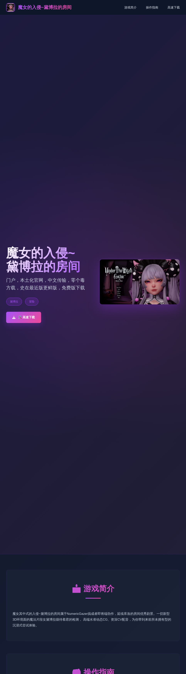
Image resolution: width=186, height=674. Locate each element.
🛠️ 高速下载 (23, 317)
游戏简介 (130, 7)
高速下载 (173, 7)
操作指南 (152, 7)
